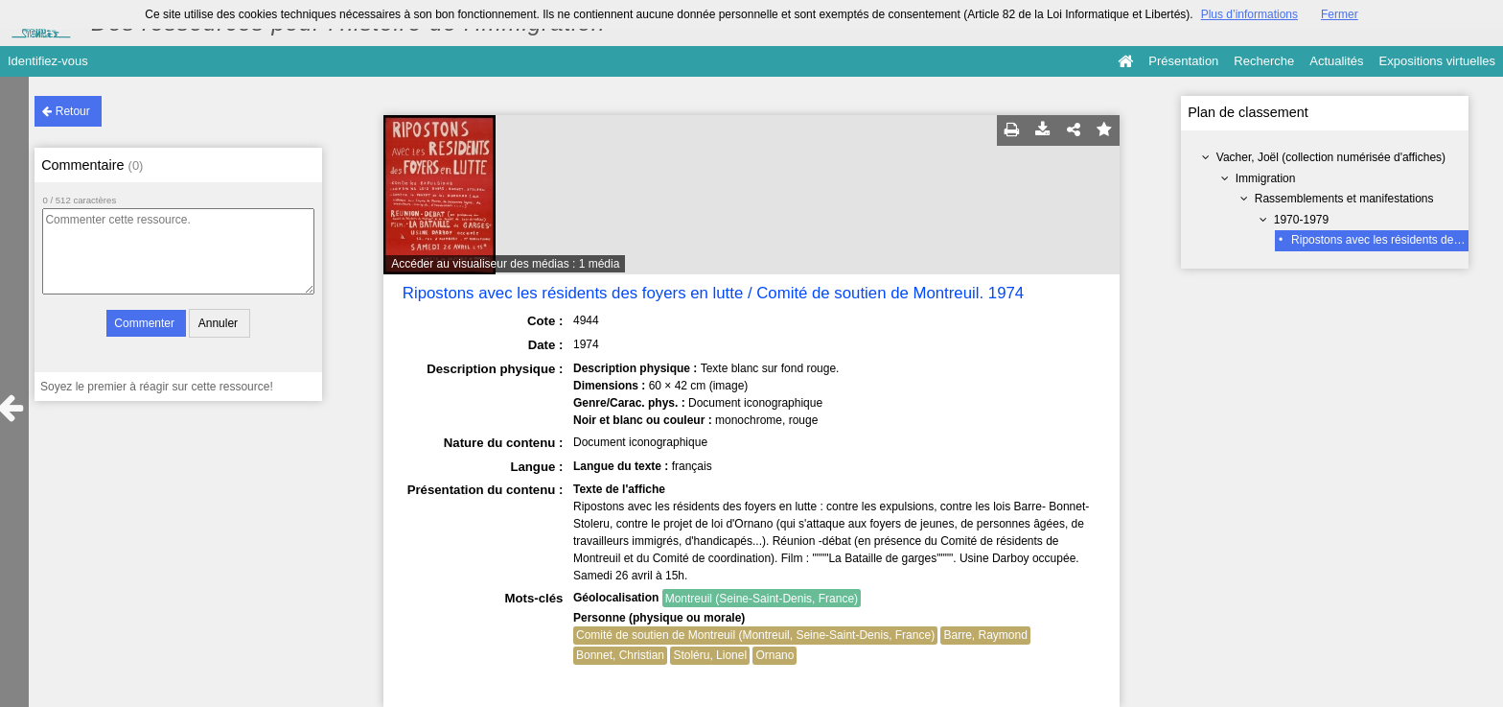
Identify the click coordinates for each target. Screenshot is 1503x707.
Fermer (1339, 14)
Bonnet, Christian (620, 655)
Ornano (774, 655)
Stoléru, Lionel (710, 655)
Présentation (1183, 61)
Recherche (1264, 61)
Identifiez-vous (48, 61)
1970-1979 (1301, 219)
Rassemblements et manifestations (1344, 198)
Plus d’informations (1249, 14)
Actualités (1336, 61)
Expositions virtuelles (1437, 61)
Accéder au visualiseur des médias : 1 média (505, 264)
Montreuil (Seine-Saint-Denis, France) (761, 598)
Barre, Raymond (985, 635)
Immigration (1266, 178)
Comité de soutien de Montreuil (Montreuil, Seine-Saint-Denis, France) (755, 635)
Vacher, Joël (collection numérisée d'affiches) (1330, 157)
